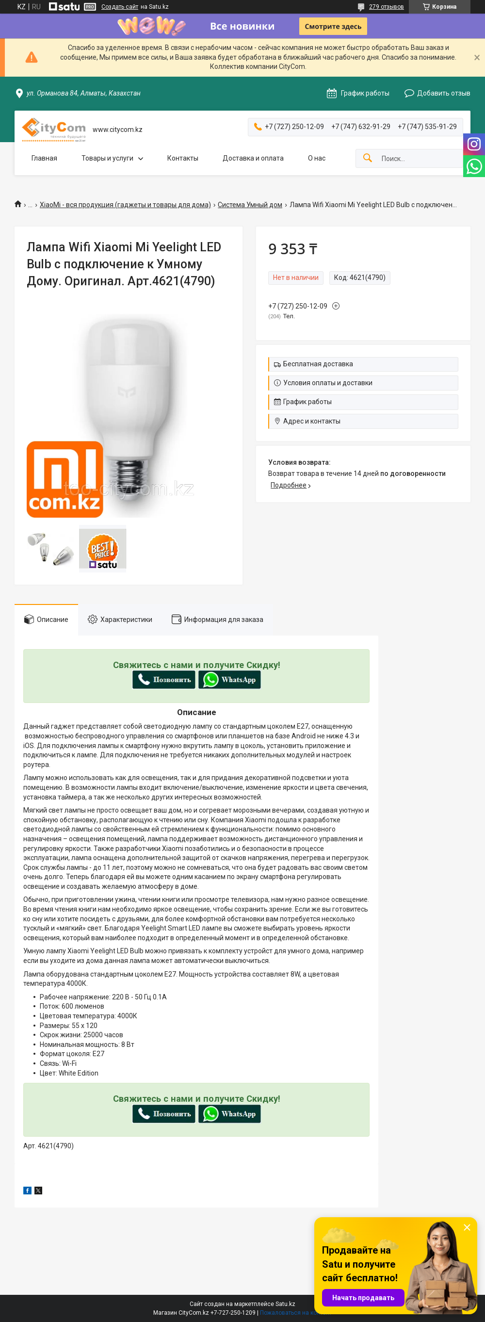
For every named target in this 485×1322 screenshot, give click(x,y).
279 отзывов (386, 6)
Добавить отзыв (443, 93)
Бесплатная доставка (318, 364)
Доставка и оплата (253, 158)
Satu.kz (285, 1304)
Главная (44, 158)
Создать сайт (119, 6)
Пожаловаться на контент (296, 1312)
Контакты (182, 158)
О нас (316, 158)
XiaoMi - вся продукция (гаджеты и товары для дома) (125, 205)
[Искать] (367, 158)
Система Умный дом (250, 205)
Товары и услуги (107, 158)
